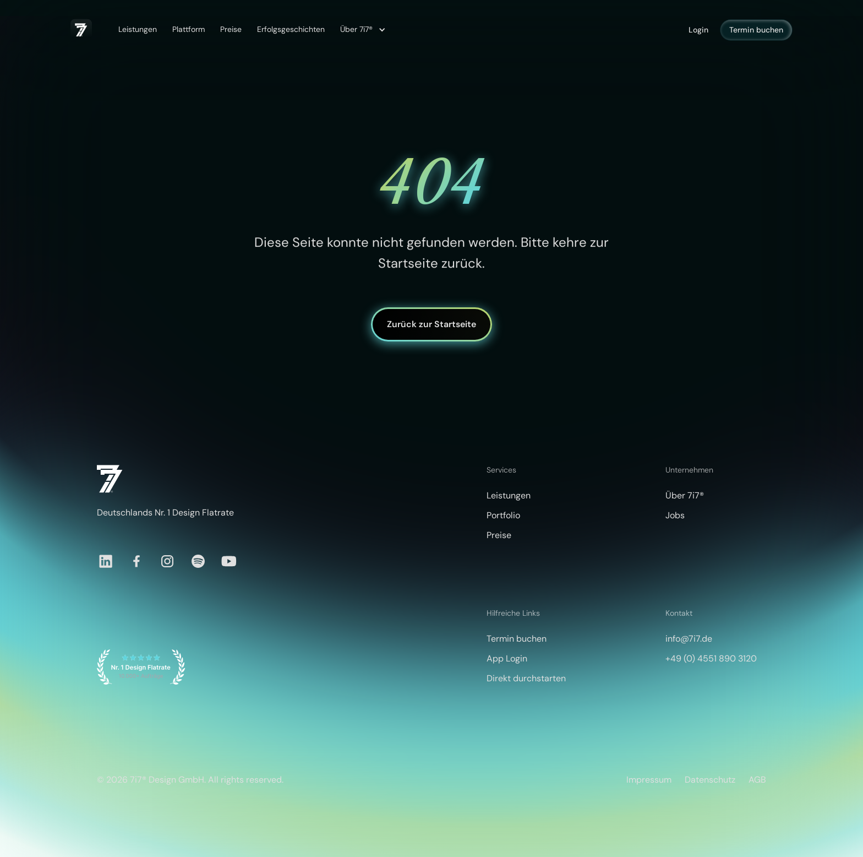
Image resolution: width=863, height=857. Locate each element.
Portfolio (503, 515)
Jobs (675, 515)
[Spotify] (198, 561)
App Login (507, 658)
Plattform (188, 29)
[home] (81, 30)
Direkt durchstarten (526, 678)
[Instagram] (167, 561)
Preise (231, 29)
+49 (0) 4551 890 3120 (711, 658)
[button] (361, 29)
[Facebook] (136, 561)
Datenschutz (710, 779)
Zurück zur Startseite (431, 324)
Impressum (648, 779)
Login (698, 30)
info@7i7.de (688, 638)
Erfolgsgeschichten (291, 29)
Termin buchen (756, 30)
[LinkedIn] (105, 561)
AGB (757, 779)
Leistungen (137, 29)
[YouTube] (229, 561)
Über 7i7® (684, 495)
